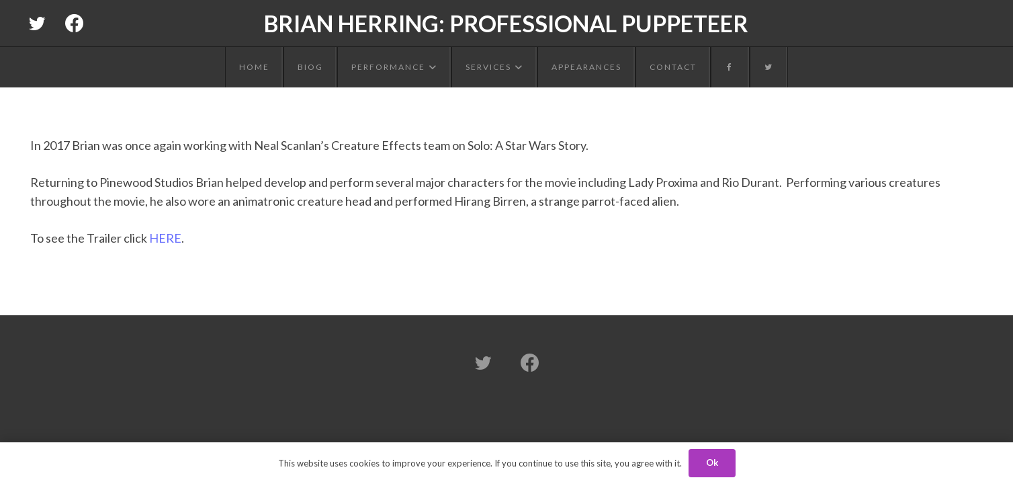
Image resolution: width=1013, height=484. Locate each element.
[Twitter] (37, 23)
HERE (165, 238)
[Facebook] (74, 23)
